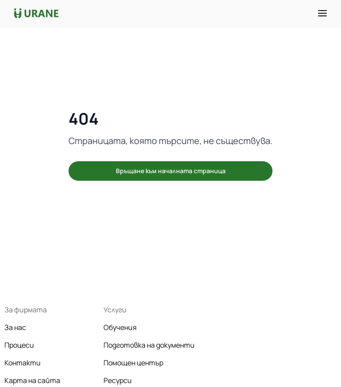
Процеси (19, 345)
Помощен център (133, 363)
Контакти (22, 363)
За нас (15, 327)
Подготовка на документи (149, 345)
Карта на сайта (32, 380)
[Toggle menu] (322, 13)
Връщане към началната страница (171, 171)
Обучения (120, 327)
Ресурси (117, 380)
